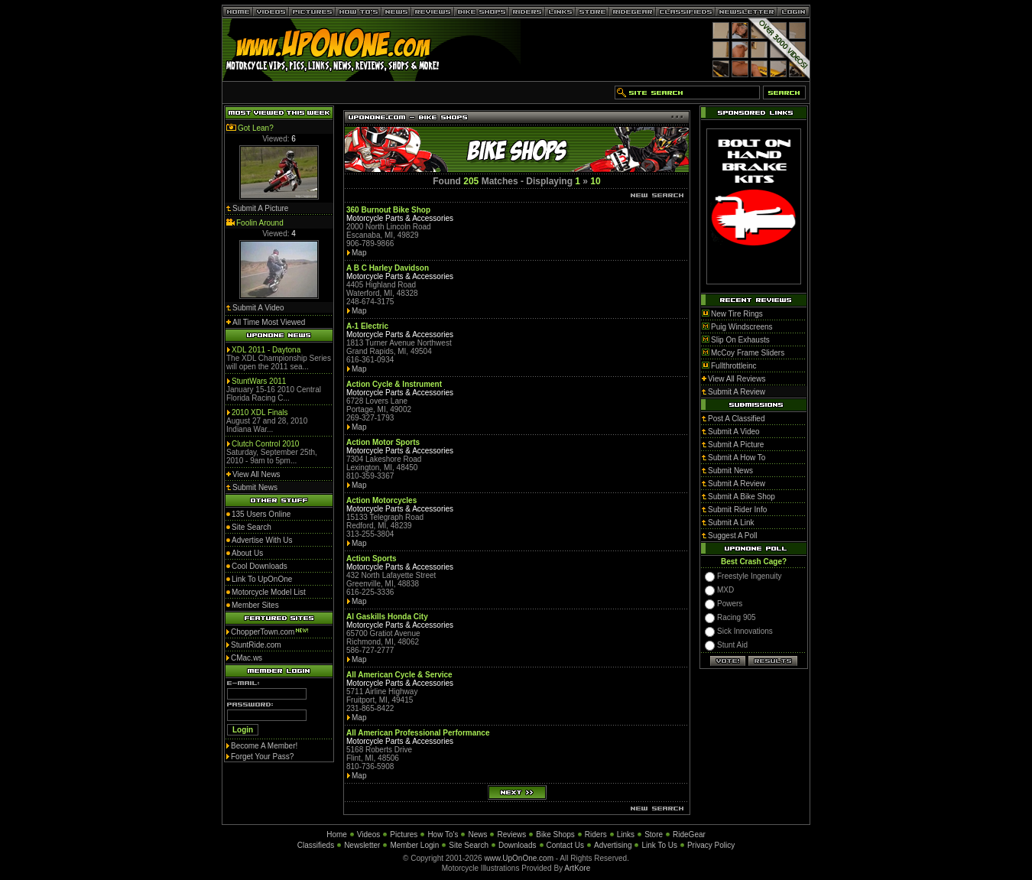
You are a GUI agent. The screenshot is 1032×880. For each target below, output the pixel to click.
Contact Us (565, 845)
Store (653, 834)
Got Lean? (256, 128)
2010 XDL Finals (260, 412)
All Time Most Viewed (268, 322)
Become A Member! (264, 746)
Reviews (511, 834)
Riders (596, 834)
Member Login (414, 845)
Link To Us (659, 845)
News (477, 834)
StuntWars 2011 (259, 381)
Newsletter (362, 845)
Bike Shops (555, 834)
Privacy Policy (711, 845)
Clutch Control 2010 (265, 444)
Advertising (612, 845)
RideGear (689, 834)
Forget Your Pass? (262, 756)
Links (625, 834)
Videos (368, 834)
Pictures (403, 834)
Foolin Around (260, 223)
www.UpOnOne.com (518, 858)
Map (359, 252)
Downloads (517, 845)
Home (336, 834)
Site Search (468, 845)
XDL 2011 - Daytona (266, 350)
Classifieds (315, 845)
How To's (442, 834)
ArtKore (577, 868)
